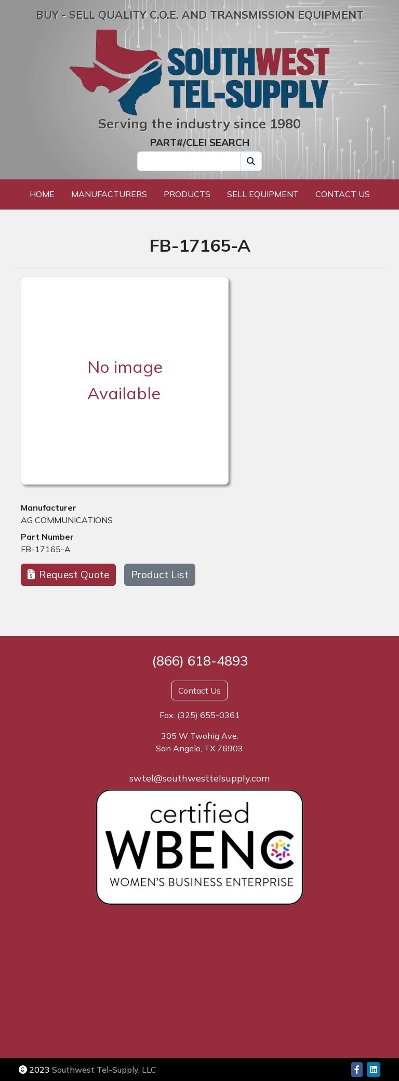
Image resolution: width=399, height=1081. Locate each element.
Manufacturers (109, 194)
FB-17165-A (46, 549)
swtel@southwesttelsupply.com (199, 778)
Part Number (47, 536)
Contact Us (342, 194)
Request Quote (68, 574)
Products (187, 194)
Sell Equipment (263, 194)
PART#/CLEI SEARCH (199, 142)
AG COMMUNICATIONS (67, 520)
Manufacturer (48, 507)
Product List (160, 574)
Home (42, 194)
